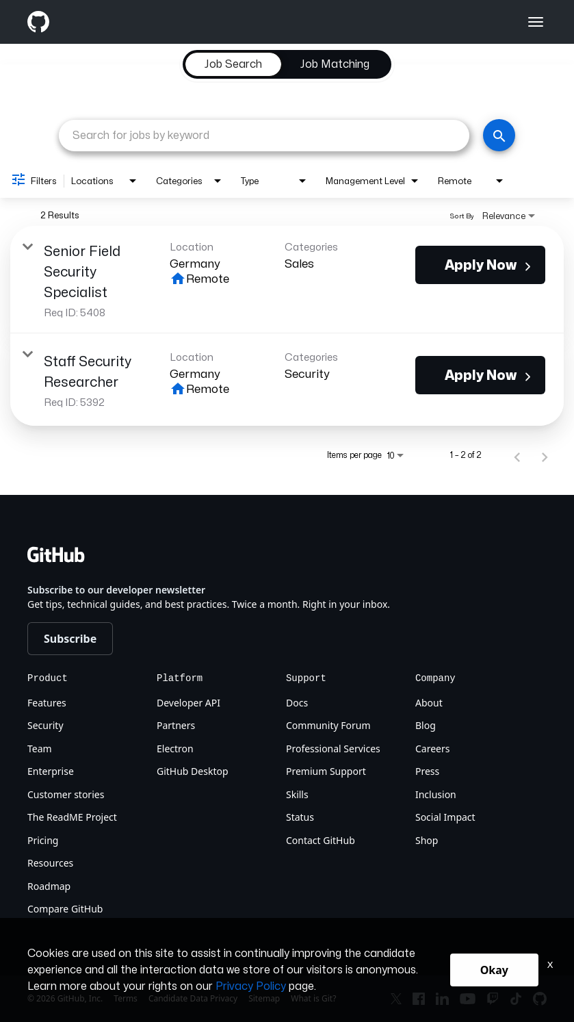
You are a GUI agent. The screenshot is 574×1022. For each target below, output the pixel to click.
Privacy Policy (251, 986)
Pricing (42, 840)
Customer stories (65, 794)
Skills (297, 794)
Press (427, 771)
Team (39, 748)
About (429, 702)
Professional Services (333, 748)
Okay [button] (494, 970)
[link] (287, 279)
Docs (297, 702)
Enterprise (50, 771)
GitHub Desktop (193, 771)
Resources (50, 862)
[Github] (157, 22)
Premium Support (326, 771)
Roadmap (48, 886)
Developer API (188, 702)
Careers (432, 748)
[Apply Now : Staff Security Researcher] (480, 375)
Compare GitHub (65, 908)
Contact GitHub (320, 840)
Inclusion (435, 794)
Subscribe (70, 638)
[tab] (233, 64)
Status (300, 816)
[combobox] (264, 135)
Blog (425, 725)
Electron (175, 748)
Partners (176, 725)
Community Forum (328, 725)
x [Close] (550, 964)
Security (45, 725)
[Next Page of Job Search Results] (544, 455)
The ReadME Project (72, 816)
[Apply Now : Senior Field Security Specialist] (480, 265)
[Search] (499, 135)
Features (46, 702)
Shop (426, 840)
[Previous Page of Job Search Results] (517, 455)
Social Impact (445, 816)
